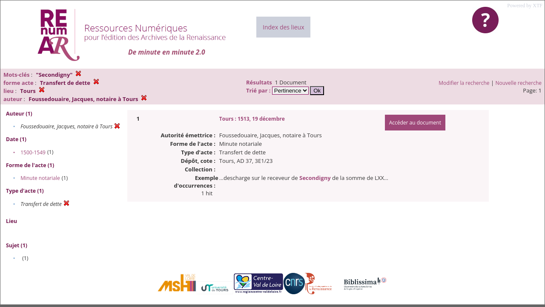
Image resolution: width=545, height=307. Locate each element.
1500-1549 (33, 152)
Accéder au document (415, 122)
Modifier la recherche (464, 83)
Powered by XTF (524, 6)
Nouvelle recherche (519, 83)
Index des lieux (283, 27)
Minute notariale (40, 178)
